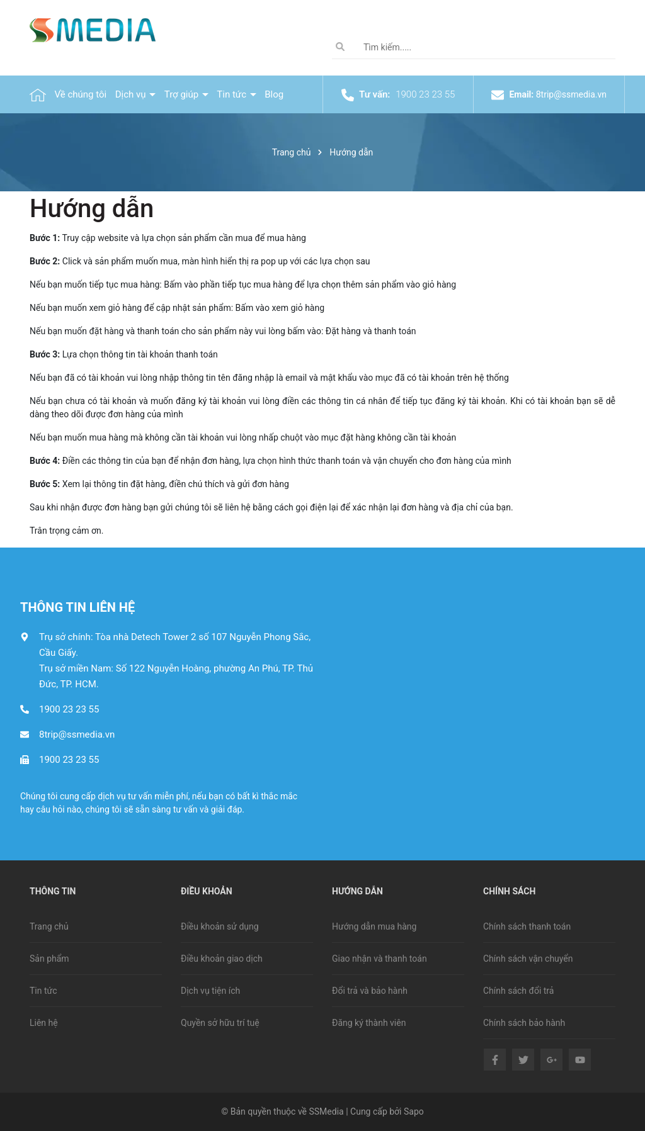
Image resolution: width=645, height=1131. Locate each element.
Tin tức (43, 991)
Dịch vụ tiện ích (210, 991)
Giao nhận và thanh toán (379, 959)
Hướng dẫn (92, 208)
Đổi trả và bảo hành (370, 991)
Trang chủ (49, 926)
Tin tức (232, 94)
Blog (274, 94)
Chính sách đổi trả (518, 991)
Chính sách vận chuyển (528, 959)
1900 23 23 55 (425, 94)
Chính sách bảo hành (524, 1023)
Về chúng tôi (80, 94)
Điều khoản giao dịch (222, 959)
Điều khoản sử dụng (220, 926)
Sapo (414, 1111)
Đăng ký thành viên (369, 1023)
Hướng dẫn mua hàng (374, 926)
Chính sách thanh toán (527, 926)
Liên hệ (44, 1023)
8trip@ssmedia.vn (571, 94)
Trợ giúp (182, 94)
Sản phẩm (49, 959)
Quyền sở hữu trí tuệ (220, 1023)
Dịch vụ (132, 94)
